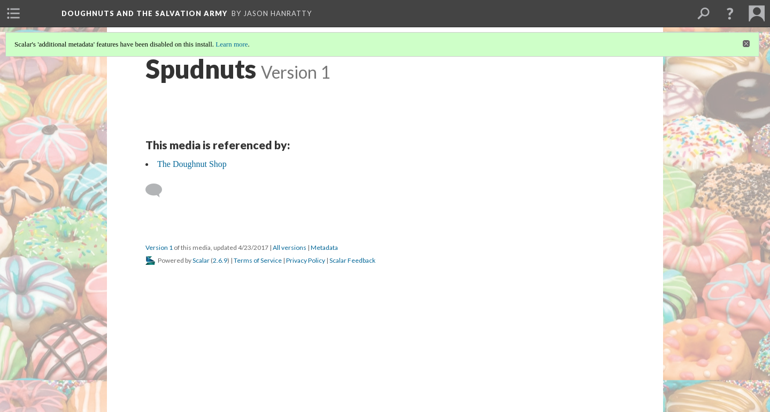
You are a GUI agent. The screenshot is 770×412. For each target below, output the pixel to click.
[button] (730, 13)
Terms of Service (258, 260)
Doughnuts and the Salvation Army (144, 13)
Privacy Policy (305, 260)
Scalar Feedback (352, 260)
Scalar (201, 260)
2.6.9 (220, 260)
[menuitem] (13, 13)
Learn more (231, 44)
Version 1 (159, 247)
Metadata (324, 247)
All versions (289, 247)
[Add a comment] (158, 190)
